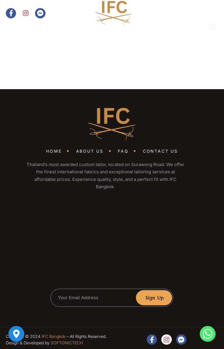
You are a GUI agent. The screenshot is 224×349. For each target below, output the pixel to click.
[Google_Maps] (16, 334)
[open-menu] (208, 27)
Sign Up (155, 298)
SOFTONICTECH (67, 342)
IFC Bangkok (53, 336)
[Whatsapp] (208, 334)
